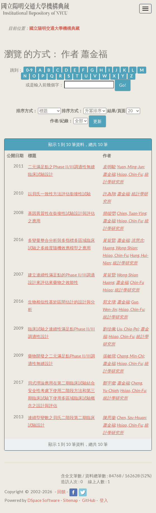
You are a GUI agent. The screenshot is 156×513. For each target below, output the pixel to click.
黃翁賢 (109, 240)
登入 (104, 500)
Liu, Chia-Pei (128, 328)
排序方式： (26, 110)
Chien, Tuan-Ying (131, 213)
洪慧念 (137, 240)
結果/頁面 (116, 110)
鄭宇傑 (109, 382)
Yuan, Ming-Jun (130, 166)
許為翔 (109, 193)
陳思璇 (109, 417)
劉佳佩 (109, 328)
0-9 (29, 69)
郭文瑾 (109, 301)
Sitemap (70, 500)
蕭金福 (109, 174)
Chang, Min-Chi (130, 355)
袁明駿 (109, 166)
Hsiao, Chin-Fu (130, 174)
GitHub (88, 500)
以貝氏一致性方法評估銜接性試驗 (59, 193)
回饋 (61, 491)
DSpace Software (43, 500)
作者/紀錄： (61, 120)
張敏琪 (109, 355)
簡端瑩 (109, 213)
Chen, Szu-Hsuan (131, 417)
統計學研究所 (125, 262)
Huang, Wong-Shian (120, 247)
